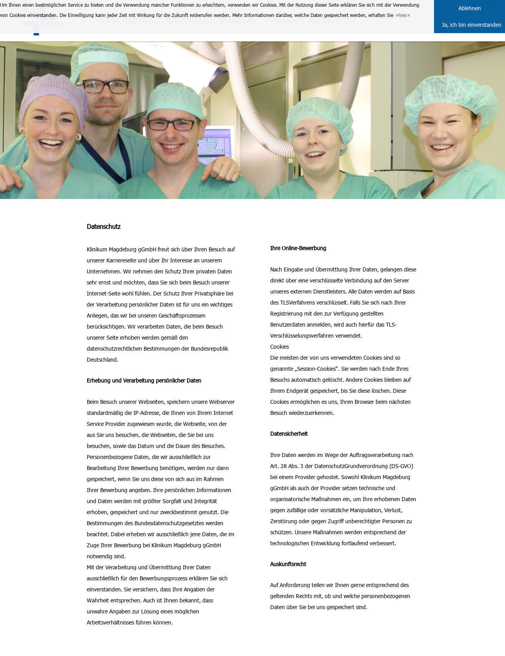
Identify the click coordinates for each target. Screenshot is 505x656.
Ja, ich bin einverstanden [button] (471, 24)
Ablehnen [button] (469, 8)
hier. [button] (402, 15)
